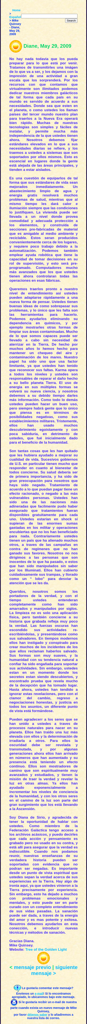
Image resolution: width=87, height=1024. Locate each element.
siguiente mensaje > (54, 970)
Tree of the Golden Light (46, 950)
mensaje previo (32, 967)
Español (15, 17)
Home (16, 10)
